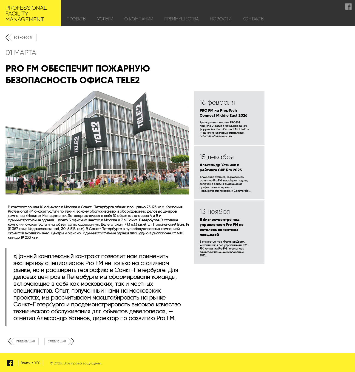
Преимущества (181, 19)
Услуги (105, 19)
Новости (220, 19)
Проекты (76, 19)
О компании (138, 19)
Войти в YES (30, 363)
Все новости (23, 37)
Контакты (253, 19)
